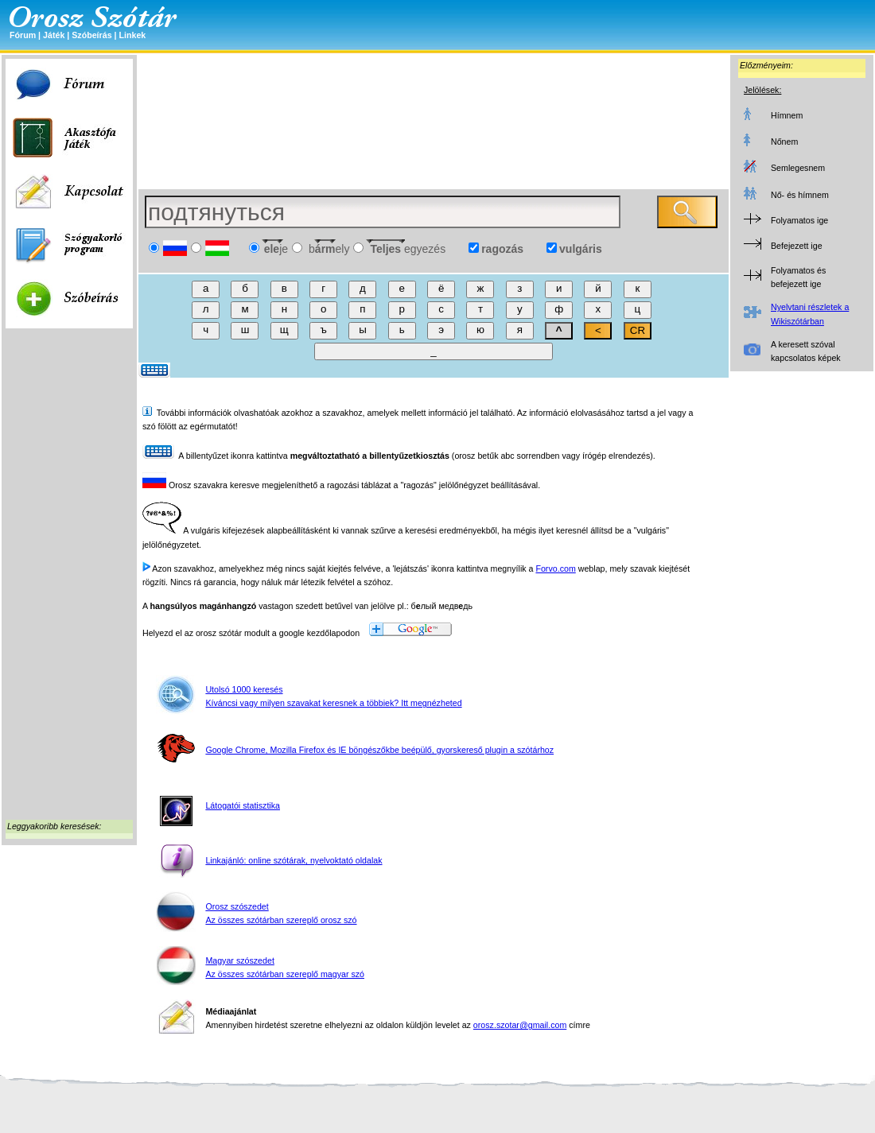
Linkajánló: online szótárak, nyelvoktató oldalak (293, 860)
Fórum (23, 35)
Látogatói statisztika (242, 805)
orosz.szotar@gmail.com (519, 1025)
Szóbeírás (91, 35)
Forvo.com (555, 568)
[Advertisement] (69, 577)
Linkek (132, 35)
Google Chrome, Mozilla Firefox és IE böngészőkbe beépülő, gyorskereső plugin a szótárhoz (379, 750)
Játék (53, 35)
